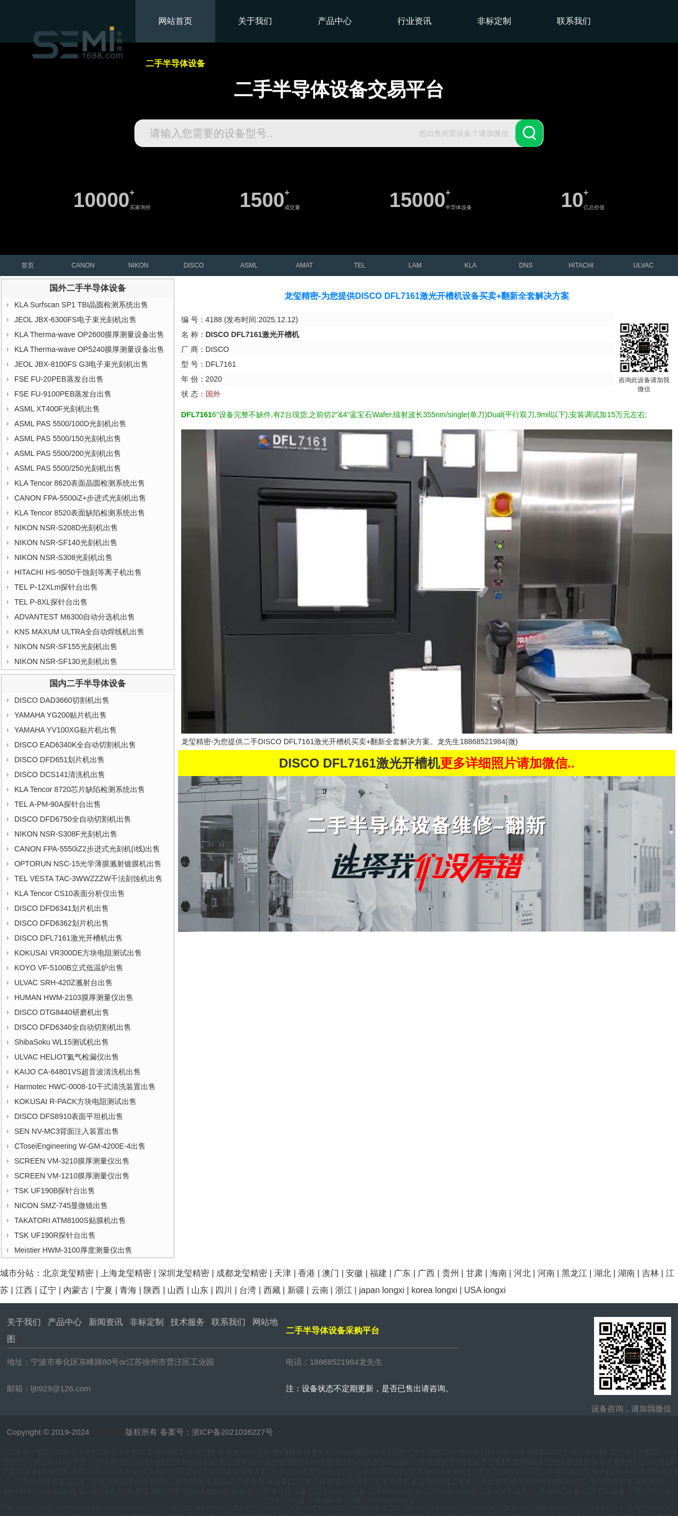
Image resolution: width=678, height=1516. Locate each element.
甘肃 (474, 1273)
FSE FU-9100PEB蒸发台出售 (63, 394)
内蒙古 (76, 1290)
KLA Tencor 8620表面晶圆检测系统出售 (79, 483)
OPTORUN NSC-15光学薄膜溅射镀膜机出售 (88, 863)
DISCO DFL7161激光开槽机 (304, 741)
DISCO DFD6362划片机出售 (61, 923)
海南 (498, 1273)
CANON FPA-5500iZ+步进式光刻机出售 (80, 498)
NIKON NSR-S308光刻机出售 (63, 557)
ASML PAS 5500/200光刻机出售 (67, 453)
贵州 (450, 1273)
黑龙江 (574, 1273)
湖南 (626, 1273)
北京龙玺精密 (68, 1273)
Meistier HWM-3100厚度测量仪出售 (73, 1250)
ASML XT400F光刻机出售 (57, 408)
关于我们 (255, 20)
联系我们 (574, 20)
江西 (23, 1290)
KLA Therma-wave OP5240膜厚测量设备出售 (89, 349)
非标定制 (494, 20)
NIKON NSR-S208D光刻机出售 (66, 527)
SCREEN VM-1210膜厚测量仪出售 (72, 1176)
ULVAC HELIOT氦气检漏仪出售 (66, 1057)
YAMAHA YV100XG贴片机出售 (65, 730)
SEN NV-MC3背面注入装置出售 (67, 1131)
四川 (223, 1290)
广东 (402, 1273)
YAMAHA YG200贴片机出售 (60, 715)
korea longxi (434, 1290)
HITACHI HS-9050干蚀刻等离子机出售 (78, 572)
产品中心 (335, 20)
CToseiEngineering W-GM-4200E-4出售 (80, 1146)
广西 (426, 1273)
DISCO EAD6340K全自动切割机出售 (75, 744)
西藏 (272, 1290)
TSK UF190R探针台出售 (55, 1235)
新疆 (295, 1290)
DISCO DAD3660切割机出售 (61, 700)
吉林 (650, 1273)
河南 (546, 1273)
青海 (128, 1290)
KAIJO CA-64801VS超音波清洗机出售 (77, 1071)
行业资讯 (414, 20)
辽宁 (47, 1290)
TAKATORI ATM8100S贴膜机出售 (70, 1220)
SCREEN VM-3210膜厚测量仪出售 (72, 1161)
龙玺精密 (107, 1431)
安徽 (354, 1273)
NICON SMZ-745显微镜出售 (61, 1205)
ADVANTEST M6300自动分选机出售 (74, 617)
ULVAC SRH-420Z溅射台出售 (63, 982)
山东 (199, 1290)
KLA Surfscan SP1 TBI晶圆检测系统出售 (81, 304)
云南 (319, 1290)
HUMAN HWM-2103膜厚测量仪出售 (73, 997)
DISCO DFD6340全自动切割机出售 (72, 1027)
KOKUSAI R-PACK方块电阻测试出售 (75, 1101)
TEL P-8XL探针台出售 (51, 602)
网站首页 (175, 20)
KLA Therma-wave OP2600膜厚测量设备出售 (89, 334)
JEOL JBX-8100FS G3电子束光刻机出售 (81, 364)
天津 (282, 1273)
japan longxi (381, 1290)
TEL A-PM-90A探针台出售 (57, 804)
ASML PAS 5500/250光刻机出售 (67, 468)
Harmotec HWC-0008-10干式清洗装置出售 (85, 1086)
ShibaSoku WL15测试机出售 (61, 1042)
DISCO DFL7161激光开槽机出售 (68, 938)
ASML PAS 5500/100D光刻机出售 (70, 423)
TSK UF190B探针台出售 (54, 1190)
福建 (378, 1273)
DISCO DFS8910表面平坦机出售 (68, 1116)
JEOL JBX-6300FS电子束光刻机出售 (75, 319)
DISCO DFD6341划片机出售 (61, 908)
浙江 (343, 1290)
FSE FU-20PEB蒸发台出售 (59, 379)
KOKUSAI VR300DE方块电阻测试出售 (78, 953)
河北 (522, 1273)
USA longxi (484, 1290)
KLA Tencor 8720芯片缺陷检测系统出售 (79, 789)
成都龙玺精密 (241, 1273)
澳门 (330, 1273)
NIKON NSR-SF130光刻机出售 (65, 661)
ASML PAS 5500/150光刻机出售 (67, 438)
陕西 (151, 1290)
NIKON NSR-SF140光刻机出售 (65, 542)
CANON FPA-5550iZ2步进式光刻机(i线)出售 (87, 849)
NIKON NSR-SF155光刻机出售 (65, 646)
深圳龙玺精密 (183, 1273)
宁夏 (104, 1290)
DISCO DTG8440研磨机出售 (61, 1012)
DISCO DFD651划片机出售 (59, 759)
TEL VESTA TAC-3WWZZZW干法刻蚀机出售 (88, 878)
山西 (175, 1290)
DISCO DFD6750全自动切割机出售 (72, 819)
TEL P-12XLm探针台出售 (56, 587)
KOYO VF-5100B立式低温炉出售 (68, 967)
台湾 (247, 1290)
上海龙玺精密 (125, 1273)
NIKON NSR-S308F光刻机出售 (65, 834)
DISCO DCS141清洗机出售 (59, 774)
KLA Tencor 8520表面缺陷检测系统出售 (79, 513)
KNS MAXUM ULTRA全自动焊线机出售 (79, 631)
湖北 (602, 1273)
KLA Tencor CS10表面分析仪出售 (69, 893)
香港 (306, 1273)
